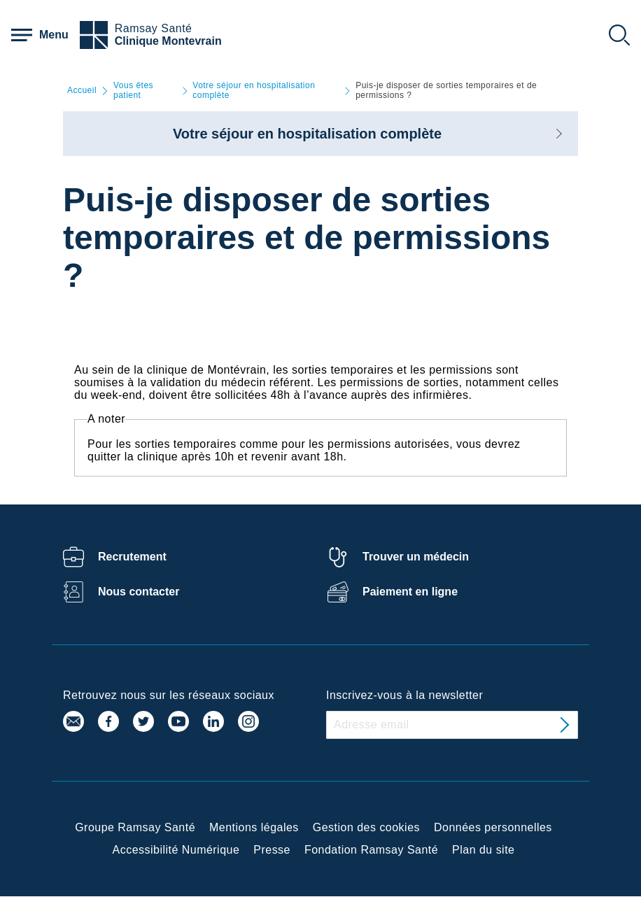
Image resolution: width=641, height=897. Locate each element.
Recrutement (132, 557)
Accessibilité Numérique (176, 850)
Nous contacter (138, 592)
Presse (271, 850)
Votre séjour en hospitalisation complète (253, 90)
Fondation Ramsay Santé (371, 850)
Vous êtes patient (133, 90)
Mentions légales (254, 827)
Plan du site (483, 850)
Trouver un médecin (415, 557)
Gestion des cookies (366, 827)
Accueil (82, 90)
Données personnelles (493, 827)
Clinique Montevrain (168, 41)
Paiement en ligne (410, 592)
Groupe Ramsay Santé (135, 827)
